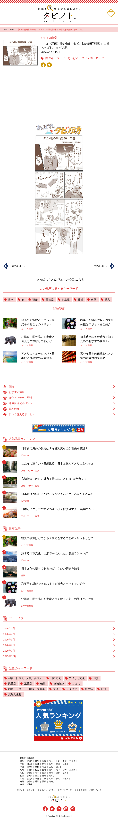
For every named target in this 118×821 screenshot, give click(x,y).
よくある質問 (80, 790)
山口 (58, 767)
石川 (44, 775)
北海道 (31, 758)
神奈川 (72, 761)
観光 (35, 299)
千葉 (58, 761)
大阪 (44, 778)
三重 (65, 764)
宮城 (44, 773)
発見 (107, 299)
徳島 (30, 781)
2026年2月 (9, 645)
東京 (65, 761)
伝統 (42, 683)
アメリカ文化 (77, 678)
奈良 (58, 778)
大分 (58, 770)
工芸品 (28, 683)
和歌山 (65, 778)
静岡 (44, 764)
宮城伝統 (59, 683)
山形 (58, 773)
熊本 (51, 770)
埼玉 (51, 761)
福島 (65, 773)
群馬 (37, 761)
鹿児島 (72, 770)
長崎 (44, 770)
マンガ (99, 58)
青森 (30, 773)
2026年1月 (9, 650)
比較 (95, 678)
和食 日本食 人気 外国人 (25, 678)
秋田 (51, 773)
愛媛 (44, 781)
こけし (76, 683)
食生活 (89, 689)
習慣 (103, 689)
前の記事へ (18, 266)
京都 (37, 778)
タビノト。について (25, 790)
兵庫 (51, 778)
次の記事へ (100, 266)
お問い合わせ (95, 790)
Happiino (51, 816)
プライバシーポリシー (47, 790)
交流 (55, 689)
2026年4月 (9, 634)
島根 (37, 767)
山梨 (30, 764)
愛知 (58, 764)
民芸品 (50, 299)
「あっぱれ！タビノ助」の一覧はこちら (59, 279)
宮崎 (65, 770)
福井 (51, 775)
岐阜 (51, 764)
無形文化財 (14, 694)
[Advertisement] (59, 94)
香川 (37, 781)
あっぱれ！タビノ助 (80, 58)
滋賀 (30, 778)
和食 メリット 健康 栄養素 (26, 689)
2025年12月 (9, 656)
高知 (51, 781)
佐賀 (37, 770)
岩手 (37, 773)
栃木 (30, 761)
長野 (37, 764)
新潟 (30, 775)
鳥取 (30, 767)
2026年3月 (9, 639)
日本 (10, 299)
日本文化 (55, 678)
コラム (12, 29)
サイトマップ (66, 790)
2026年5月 (9, 628)
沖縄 (30, 784)
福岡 (30, 770)
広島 (51, 767)
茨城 (44, 761)
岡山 (44, 767)
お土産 (66, 299)
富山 (37, 775)
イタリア (71, 689)
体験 (93, 299)
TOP (5, 29)
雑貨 (80, 299)
